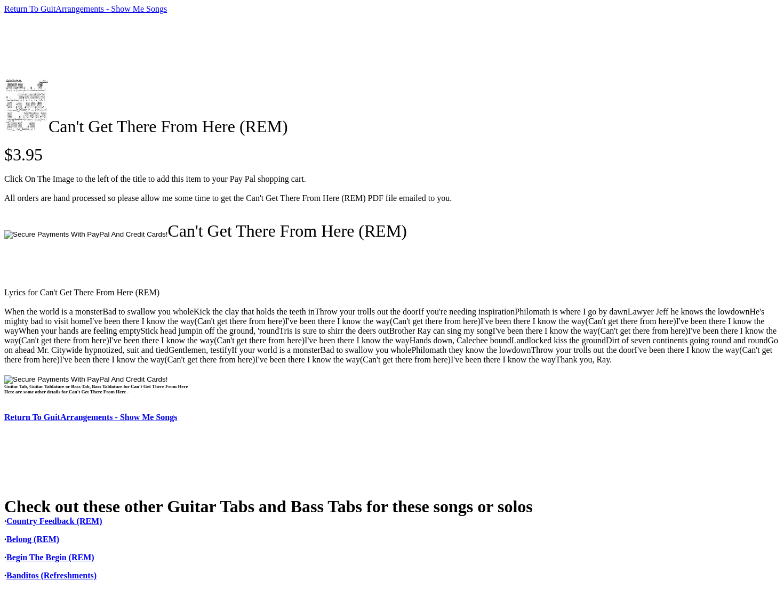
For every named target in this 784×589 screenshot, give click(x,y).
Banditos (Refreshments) (51, 575)
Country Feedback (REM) (54, 521)
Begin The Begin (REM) (50, 557)
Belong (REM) (32, 539)
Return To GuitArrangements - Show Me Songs (85, 8)
